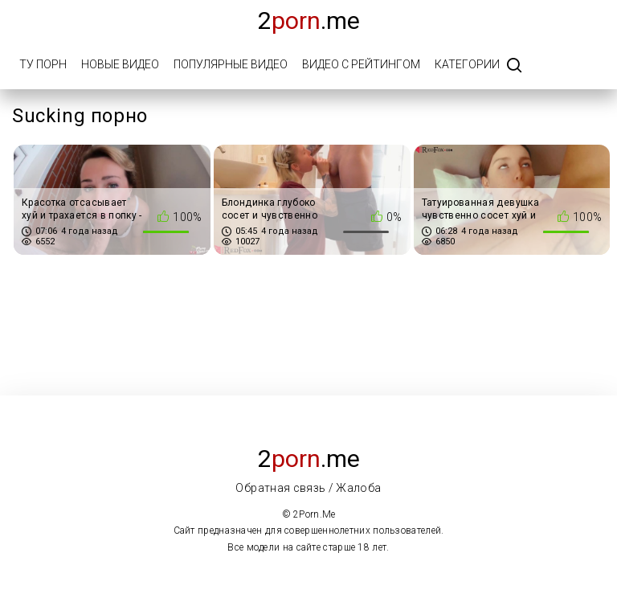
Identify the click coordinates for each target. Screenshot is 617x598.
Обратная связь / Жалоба (308, 487)
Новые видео (120, 64)
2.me (309, 20)
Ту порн (43, 64)
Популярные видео (231, 64)
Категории (467, 64)
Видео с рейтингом (361, 64)
